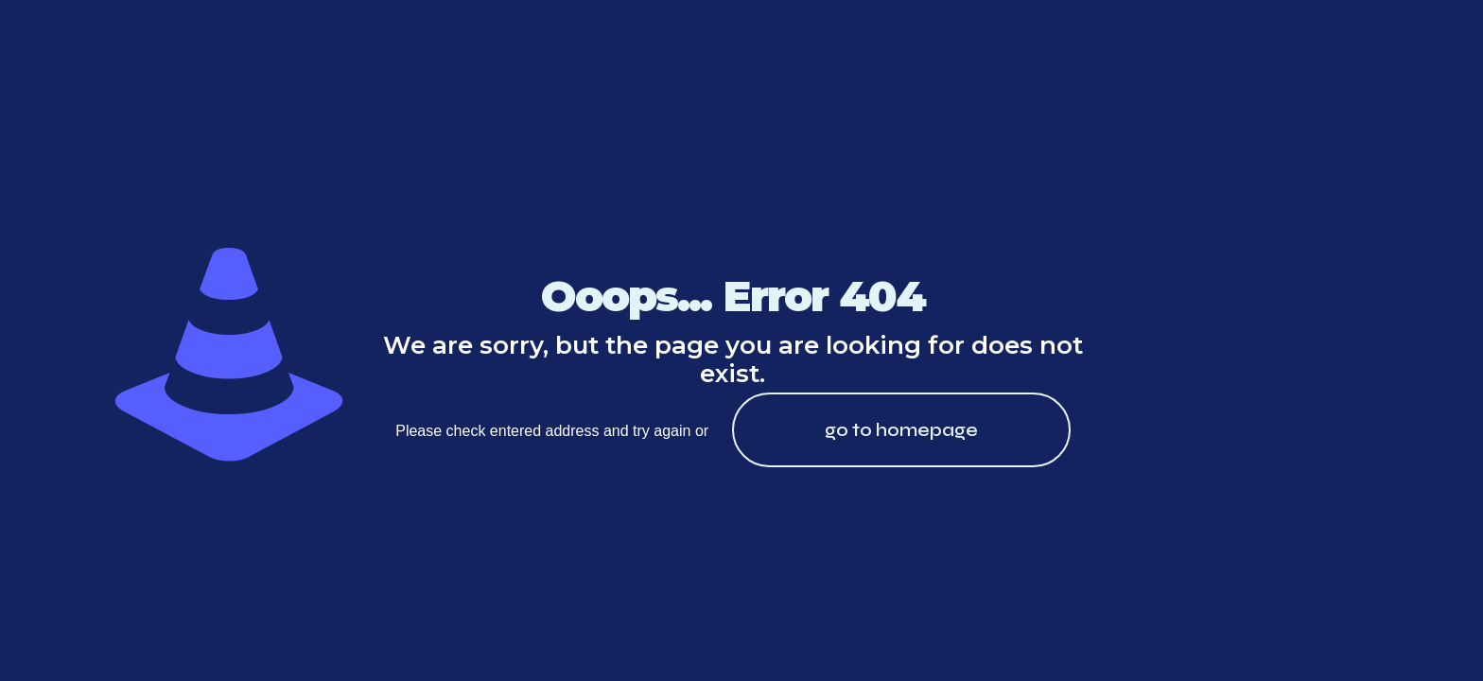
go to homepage (901, 430)
